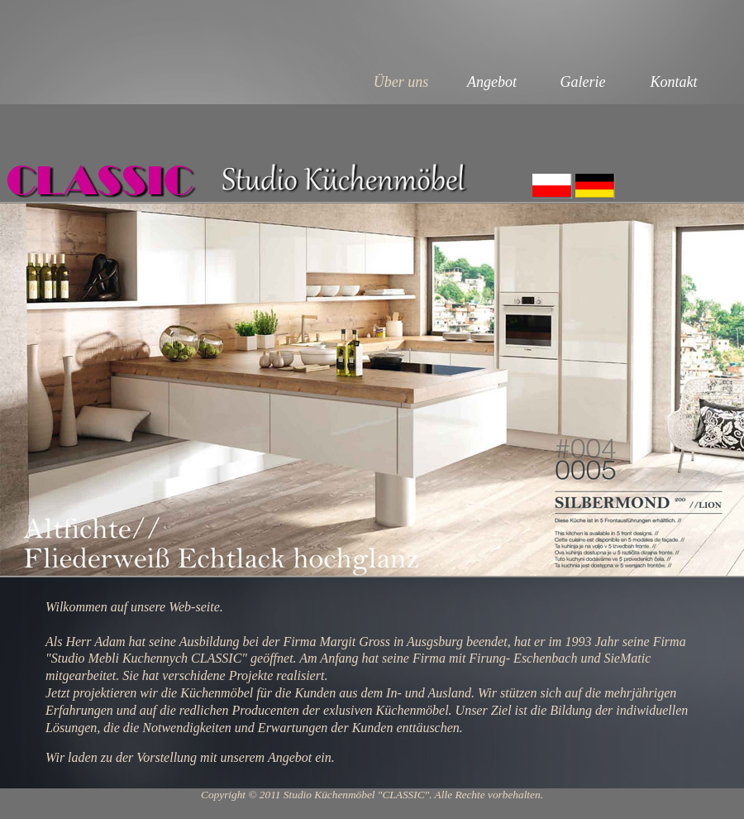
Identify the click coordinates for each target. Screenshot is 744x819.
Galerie (583, 82)
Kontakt (674, 82)
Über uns (401, 82)
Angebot (492, 82)
